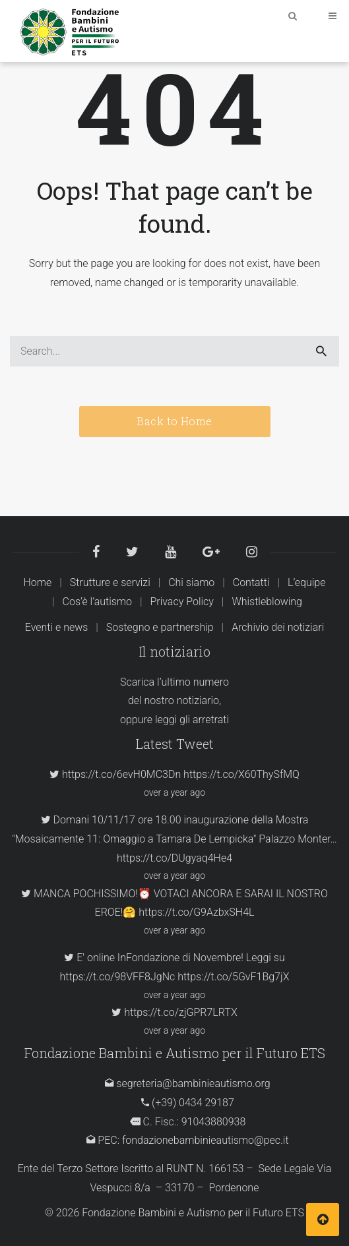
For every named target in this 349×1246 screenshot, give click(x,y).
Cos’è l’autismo (97, 601)
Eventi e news (56, 627)
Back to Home (174, 421)
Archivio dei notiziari (278, 627)
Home (37, 582)
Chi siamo (191, 582)
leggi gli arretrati (192, 719)
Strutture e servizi (110, 582)
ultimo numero (195, 682)
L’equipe (307, 582)
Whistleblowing (267, 601)
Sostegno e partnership (160, 627)
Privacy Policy (181, 601)
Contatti (251, 582)
